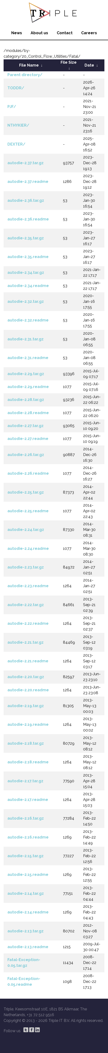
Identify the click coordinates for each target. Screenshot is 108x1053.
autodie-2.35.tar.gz (25, 238)
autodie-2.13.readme (27, 947)
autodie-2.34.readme (28, 285)
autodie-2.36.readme (28, 219)
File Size (69, 62)
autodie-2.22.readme (28, 623)
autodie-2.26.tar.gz (25, 454)
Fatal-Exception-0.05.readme (23, 981)
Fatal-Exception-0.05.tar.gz (23, 962)
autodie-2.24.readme (28, 548)
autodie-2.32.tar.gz (25, 301)
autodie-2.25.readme (28, 511)
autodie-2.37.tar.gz (25, 163)
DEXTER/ (16, 144)
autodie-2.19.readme (28, 724)
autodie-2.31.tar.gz (25, 339)
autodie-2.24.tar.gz (25, 529)
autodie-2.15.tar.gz (25, 856)
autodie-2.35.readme (28, 256)
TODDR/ (15, 88)
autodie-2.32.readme (28, 320)
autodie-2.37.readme (27, 181)
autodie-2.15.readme (27, 874)
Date (89, 65)
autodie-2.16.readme (28, 837)
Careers (89, 33)
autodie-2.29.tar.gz (25, 374)
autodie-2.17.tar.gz (25, 781)
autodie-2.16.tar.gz (25, 818)
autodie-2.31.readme (27, 357)
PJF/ (11, 106)
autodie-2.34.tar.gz (25, 272)
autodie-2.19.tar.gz (25, 706)
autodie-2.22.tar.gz (25, 605)
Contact (65, 33)
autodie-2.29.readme (28, 386)
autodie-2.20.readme (28, 690)
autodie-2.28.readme (28, 413)
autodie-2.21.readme (27, 661)
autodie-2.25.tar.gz (25, 492)
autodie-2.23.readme (28, 586)
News (16, 33)
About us (39, 33)
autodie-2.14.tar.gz (25, 893)
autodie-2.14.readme (28, 912)
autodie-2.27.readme (27, 438)
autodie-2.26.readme (28, 473)
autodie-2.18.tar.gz (25, 743)
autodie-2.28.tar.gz (25, 399)
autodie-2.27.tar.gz (25, 425)
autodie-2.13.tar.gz (25, 931)
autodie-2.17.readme (27, 799)
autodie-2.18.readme (28, 762)
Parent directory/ (24, 75)
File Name (29, 65)
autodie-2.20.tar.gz (25, 677)
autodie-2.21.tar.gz (25, 642)
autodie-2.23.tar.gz (25, 567)
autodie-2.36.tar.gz (25, 200)
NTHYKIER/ (18, 125)
